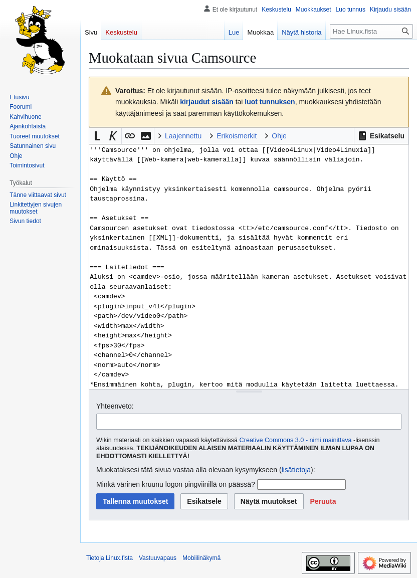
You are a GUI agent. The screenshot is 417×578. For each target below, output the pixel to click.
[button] (381, 136)
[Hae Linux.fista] (371, 31)
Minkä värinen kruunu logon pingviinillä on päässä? (175, 484)
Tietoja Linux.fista (109, 557)
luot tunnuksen (270, 102)
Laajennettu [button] (183, 136)
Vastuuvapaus (157, 557)
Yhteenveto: (115, 406)
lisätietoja (296, 470)
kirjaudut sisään (207, 102)
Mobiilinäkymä (201, 557)
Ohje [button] (279, 136)
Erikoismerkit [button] (237, 136)
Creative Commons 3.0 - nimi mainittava (296, 440)
